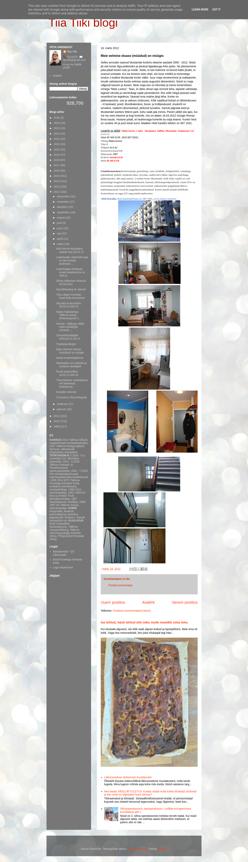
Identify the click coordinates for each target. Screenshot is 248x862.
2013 (57, 186)
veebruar (62, 403)
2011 (57, 416)
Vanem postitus (185, 602)
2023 (57, 133)
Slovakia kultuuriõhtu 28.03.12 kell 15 (68, 305)
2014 (57, 181)
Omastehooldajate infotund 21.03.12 (68, 337)
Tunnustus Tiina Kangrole (71, 397)
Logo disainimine (63, 567)
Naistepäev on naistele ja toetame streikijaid (71, 364)
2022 (57, 138)
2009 (57, 426)
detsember (63, 196)
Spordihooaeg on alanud (71, 289)
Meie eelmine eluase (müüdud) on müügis (70, 351)
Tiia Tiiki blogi (83, 22)
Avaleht (148, 602)
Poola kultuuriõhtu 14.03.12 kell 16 (67, 373)
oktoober (62, 206)
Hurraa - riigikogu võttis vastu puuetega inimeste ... (70, 327)
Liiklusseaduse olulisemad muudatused (128, 777)
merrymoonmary (137, 848)
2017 (57, 165)
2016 (57, 170)
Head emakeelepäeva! (69, 357)
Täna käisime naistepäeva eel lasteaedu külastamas (72, 383)
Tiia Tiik (72, 51)
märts (60, 244)
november (63, 201)
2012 (57, 191)
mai (59, 233)
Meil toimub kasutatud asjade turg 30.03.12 (70, 250)
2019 (57, 154)
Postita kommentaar (120, 585)
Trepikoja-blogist (66, 344)
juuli (59, 222)
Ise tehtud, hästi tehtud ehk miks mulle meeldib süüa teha (144, 622)
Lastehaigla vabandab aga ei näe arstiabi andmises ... (72, 260)
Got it (216, 9)
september (63, 212)
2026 (57, 117)
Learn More (200, 9)
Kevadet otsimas (66, 391)
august (61, 217)
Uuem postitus (113, 602)
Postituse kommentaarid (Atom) (132, 610)
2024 (57, 128)
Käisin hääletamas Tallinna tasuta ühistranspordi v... (68, 315)
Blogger (162, 848)
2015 (57, 175)
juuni (60, 228)
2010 (57, 421)
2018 (57, 160)
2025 (57, 123)
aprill (60, 238)
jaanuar (62, 409)
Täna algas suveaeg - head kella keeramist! (70, 296)
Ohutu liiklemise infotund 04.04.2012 (71, 282)
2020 (57, 149)
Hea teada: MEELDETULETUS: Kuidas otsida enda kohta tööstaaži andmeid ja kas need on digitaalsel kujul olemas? (150, 793)
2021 (57, 144)
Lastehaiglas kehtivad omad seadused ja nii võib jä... (70, 272)
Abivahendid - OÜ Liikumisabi (63, 553)
